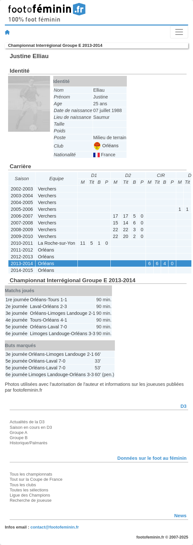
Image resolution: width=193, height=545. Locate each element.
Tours (53, 299)
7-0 (63, 326)
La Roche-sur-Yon (56, 243)
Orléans (106, 145)
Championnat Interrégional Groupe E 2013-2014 (55, 45)
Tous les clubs (23, 484)
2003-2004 (22, 195)
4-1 (63, 320)
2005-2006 (22, 209)
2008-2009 (22, 229)
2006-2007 (22, 216)
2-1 (91, 313)
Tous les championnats (31, 474)
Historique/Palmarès (28, 442)
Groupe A (18, 432)
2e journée (16, 306)
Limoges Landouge (67, 313)
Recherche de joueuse (31, 500)
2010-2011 (22, 243)
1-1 (63, 299)
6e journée (16, 333)
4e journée (16, 320)
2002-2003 (22, 188)
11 (82, 243)
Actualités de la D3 (27, 421)
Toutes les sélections (29, 490)
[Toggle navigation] (179, 32)
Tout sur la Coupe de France (36, 479)
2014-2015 (22, 270)
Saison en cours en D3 (31, 427)
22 (115, 229)
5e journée (16, 326)
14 (125, 222)
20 (125, 236)
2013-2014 (22, 263)
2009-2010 (22, 236)
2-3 (63, 306)
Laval (35, 306)
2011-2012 (22, 249)
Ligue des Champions (30, 495)
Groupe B (18, 437)
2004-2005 (22, 202)
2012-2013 (22, 256)
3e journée (16, 313)
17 (115, 216)
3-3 (91, 333)
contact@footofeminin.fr (54, 527)
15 (115, 222)
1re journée (17, 299)
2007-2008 (22, 222)
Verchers (47, 188)
